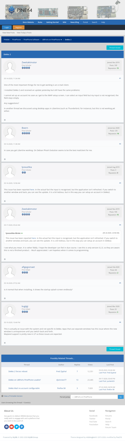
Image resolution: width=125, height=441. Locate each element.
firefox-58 (61, 388)
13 (77, 380)
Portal (85, 22)
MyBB (15, 437)
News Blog (74, 22)
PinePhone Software (31, 39)
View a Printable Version (13, 396)
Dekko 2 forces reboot (17, 371)
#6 (120, 322)
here (32, 189)
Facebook (93, 416)
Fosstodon (93, 424)
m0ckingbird (91, 437)
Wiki (64, 22)
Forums (108, 416)
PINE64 (6, 39)
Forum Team (110, 427)
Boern (25, 127)
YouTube (93, 421)
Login (7, 27)
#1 (120, 78)
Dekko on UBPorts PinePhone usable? (24, 380)
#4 (120, 225)
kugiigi (25, 306)
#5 (120, 283)
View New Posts (8, 32)
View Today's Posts (24, 32)
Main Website (28, 22)
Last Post (102, 372)
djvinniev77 (61, 380)
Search (94, 22)
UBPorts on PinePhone (51, 39)
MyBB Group (33, 437)
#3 (120, 183)
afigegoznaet (28, 266)
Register (18, 27)
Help (103, 22)
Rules (40, 22)
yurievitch (111, 381)
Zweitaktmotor (29, 62)
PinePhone (16, 39)
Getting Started (52, 22)
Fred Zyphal (61, 371)
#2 (120, 144)
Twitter (92, 418)
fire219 (119, 437)
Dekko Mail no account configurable (24, 388)
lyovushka (27, 166)
